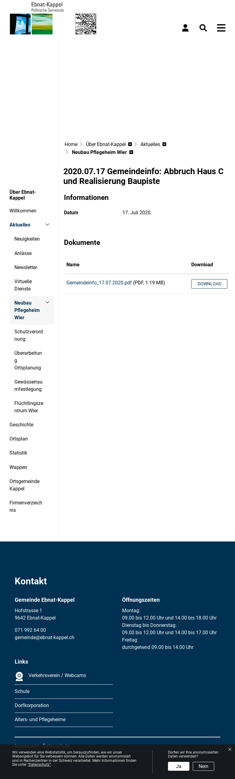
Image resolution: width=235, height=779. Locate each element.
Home (71, 144)
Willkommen (22, 211)
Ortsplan (18, 439)
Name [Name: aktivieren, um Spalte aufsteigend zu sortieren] (73, 265)
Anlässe (23, 253)
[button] (204, 28)
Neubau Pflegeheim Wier (31, 312)
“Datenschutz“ (39, 764)
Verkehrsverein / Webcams (50, 676)
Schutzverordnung (28, 335)
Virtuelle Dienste (23, 285)
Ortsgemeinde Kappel (24, 485)
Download (209, 283)
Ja (178, 766)
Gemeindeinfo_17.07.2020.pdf (99, 283)
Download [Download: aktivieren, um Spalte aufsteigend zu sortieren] (202, 265)
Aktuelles (19, 225)
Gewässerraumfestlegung (28, 385)
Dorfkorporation (32, 705)
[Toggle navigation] (221, 28)
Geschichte (21, 425)
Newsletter (25, 267)
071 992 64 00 (30, 630)
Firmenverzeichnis (25, 506)
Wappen (18, 467)
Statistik (18, 453)
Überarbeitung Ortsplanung (28, 360)
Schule (22, 691)
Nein (203, 766)
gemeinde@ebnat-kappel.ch (44, 637)
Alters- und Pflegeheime (40, 719)
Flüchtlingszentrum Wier (28, 407)
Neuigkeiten (27, 239)
